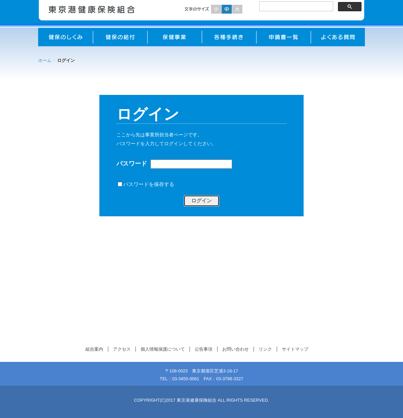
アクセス (122, 349)
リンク (265, 349)
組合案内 (94, 349)
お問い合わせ (235, 349)
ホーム (44, 60)
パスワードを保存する (148, 184)
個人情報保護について (163, 349)
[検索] (295, 6)
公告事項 (203, 349)
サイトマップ (295, 349)
